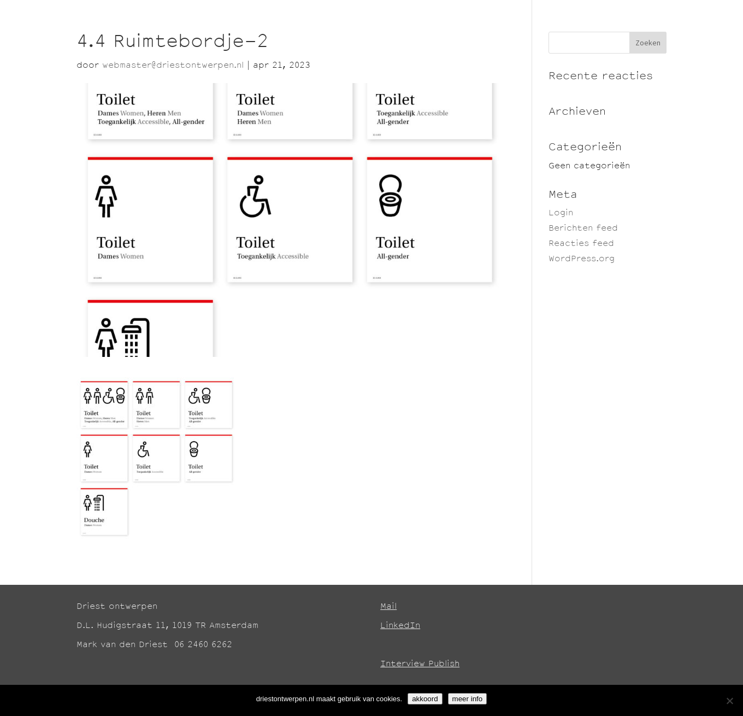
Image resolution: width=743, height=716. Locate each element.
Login (561, 213)
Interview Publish (419, 664)
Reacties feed (581, 244)
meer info (467, 699)
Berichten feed (583, 229)
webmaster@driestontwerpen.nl (173, 66)
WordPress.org (582, 259)
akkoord (425, 699)
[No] (729, 700)
